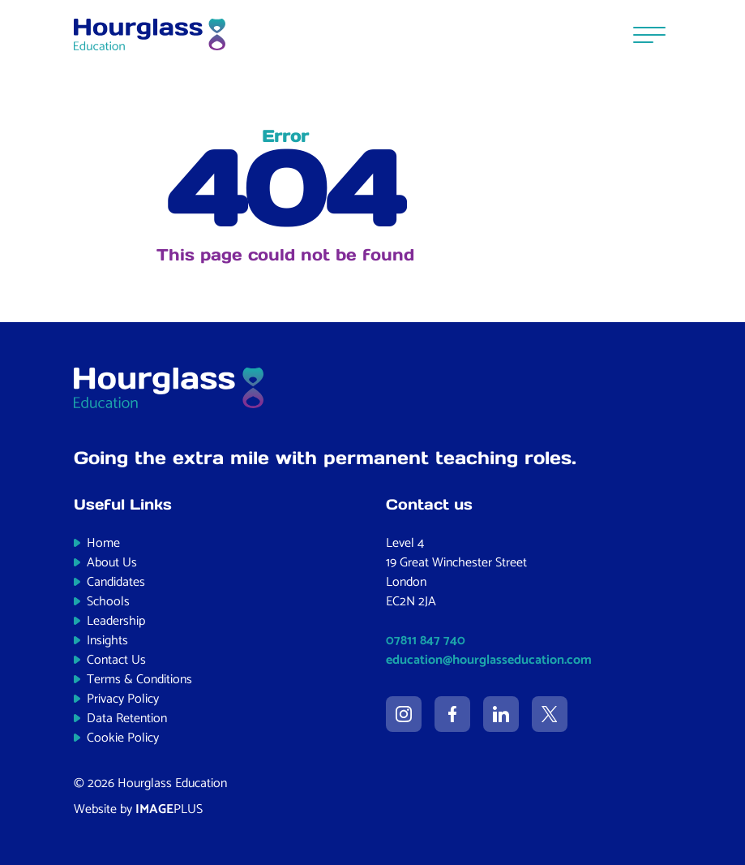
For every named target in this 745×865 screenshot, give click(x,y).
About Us (112, 563)
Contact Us (116, 660)
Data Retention (127, 718)
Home (103, 543)
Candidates (116, 582)
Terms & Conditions (139, 680)
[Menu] (649, 34)
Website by (138, 809)
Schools (108, 602)
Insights (107, 641)
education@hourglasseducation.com (489, 660)
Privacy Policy (123, 699)
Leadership (116, 621)
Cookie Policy (123, 738)
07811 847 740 (425, 641)
